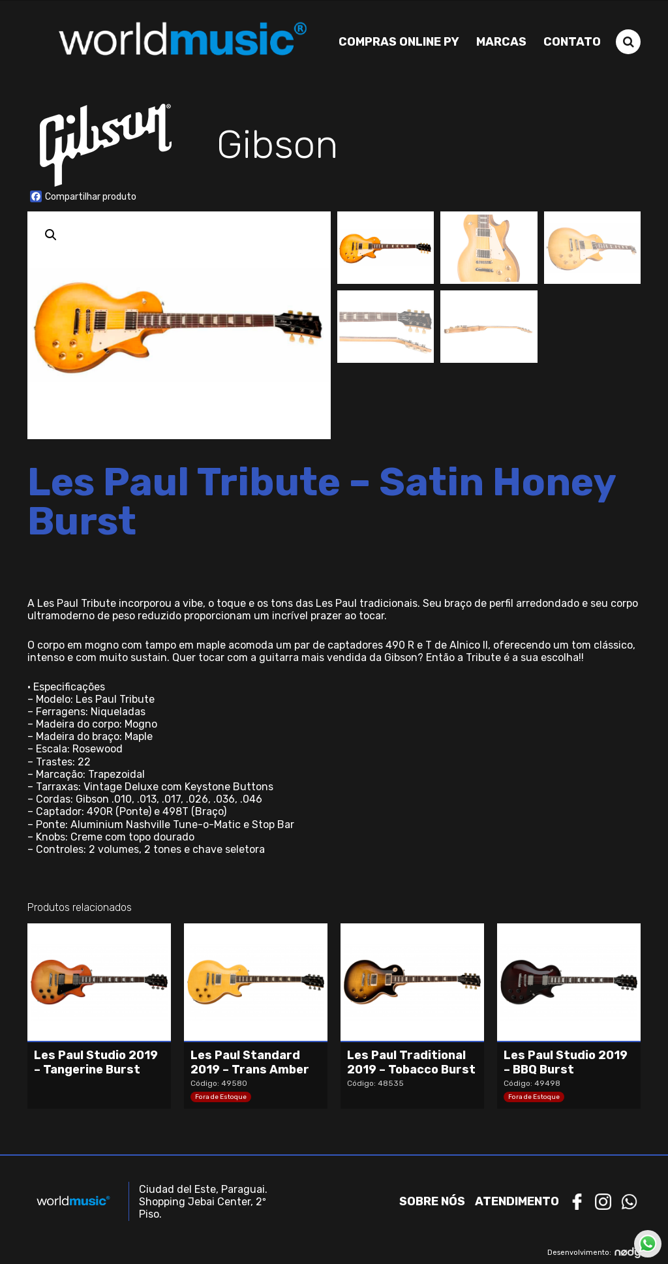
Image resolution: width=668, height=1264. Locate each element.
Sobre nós (432, 1201)
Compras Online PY (399, 41)
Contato (572, 41)
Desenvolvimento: (594, 1251)
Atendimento (517, 1201)
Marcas (501, 41)
